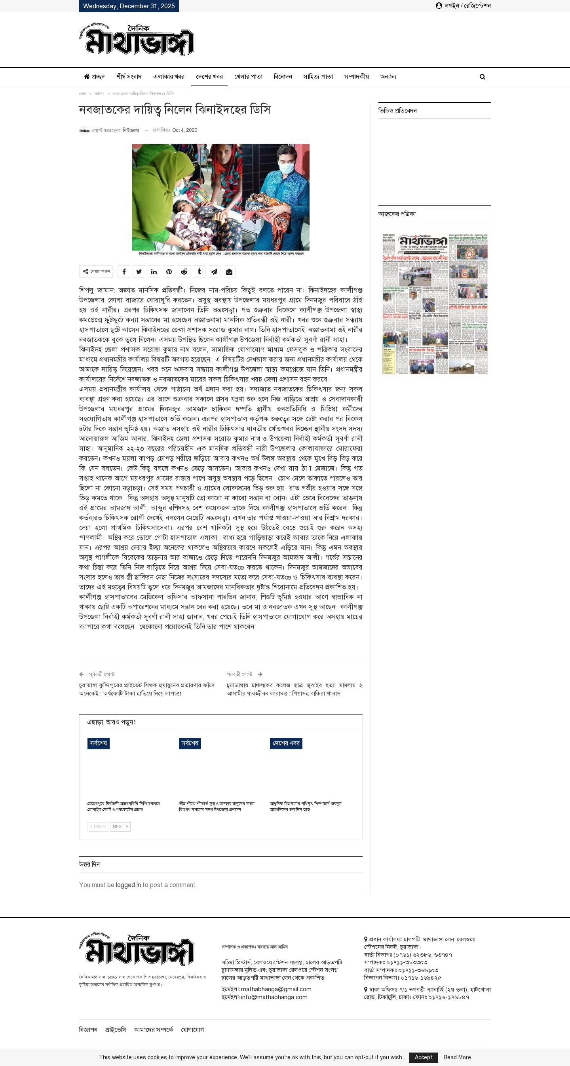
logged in (128, 885)
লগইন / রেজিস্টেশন (463, 6)
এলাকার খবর (168, 77)
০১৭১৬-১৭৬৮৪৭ (448, 997)
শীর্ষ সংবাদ (129, 77)
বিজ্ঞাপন (88, 1030)
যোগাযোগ (192, 1030)
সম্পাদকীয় (356, 77)
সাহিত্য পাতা (318, 77)
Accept (423, 1057)
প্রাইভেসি (115, 1030)
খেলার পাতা (248, 77)
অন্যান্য (388, 77)
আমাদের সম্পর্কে (153, 1030)
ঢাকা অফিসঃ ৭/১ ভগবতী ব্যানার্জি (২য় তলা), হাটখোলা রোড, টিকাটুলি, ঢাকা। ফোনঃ (427, 993)
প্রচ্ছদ (94, 77)
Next (120, 826)
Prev (98, 826)
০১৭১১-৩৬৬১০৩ (418, 970)
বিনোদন (283, 77)
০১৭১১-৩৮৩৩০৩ (406, 962)
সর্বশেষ (98, 743)
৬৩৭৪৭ (443, 954)
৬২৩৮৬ (422, 954)
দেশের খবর (209, 77)
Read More (457, 1057)
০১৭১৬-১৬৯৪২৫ (421, 977)
